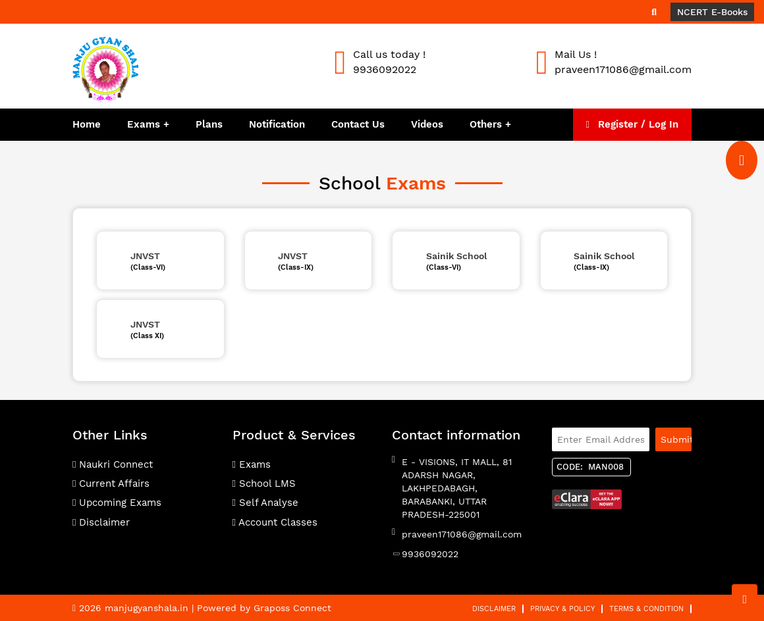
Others (487, 124)
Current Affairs (111, 483)
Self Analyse (265, 503)
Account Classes (274, 522)
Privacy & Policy (562, 609)
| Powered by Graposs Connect (261, 608)
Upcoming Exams (116, 503)
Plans (209, 124)
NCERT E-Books (712, 12)
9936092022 (430, 554)
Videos (427, 124)
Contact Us (358, 124)
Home (86, 124)
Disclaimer (101, 522)
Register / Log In (632, 124)
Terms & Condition (646, 609)
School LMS (264, 483)
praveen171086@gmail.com (462, 534)
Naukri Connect (112, 464)
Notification (277, 124)
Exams (143, 124)
